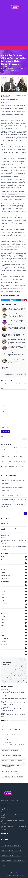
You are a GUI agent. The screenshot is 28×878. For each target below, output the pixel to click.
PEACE (2, 619)
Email (2, 411)
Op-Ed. (2, 613)
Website (3, 418)
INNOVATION (4, 603)
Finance (3, 594)
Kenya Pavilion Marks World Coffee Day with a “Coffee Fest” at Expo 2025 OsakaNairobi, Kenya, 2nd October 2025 (16, 341)
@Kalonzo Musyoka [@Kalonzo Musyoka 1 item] (13, 773)
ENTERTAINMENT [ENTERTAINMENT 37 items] (16, 845)
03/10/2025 (10, 343)
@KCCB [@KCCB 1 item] (21, 763)
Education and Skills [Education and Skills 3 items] (6, 857)
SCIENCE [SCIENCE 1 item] (23, 862)
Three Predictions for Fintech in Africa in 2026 (14, 374)
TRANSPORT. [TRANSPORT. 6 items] (12, 855)
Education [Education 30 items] (4, 847)
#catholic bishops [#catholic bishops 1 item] (10, 768)
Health (2, 600)
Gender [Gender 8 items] (23, 852)
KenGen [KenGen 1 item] (15, 755)
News (2, 610)
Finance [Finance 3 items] (22, 857)
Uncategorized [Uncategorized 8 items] (5, 855)
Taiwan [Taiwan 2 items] (8, 734)
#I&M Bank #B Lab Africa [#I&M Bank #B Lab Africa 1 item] (7, 742)
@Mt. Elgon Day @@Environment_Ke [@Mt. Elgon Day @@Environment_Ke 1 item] (9, 776)
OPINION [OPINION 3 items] (4, 860)
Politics (2, 622)
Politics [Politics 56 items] (4, 845)
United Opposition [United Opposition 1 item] (5, 750)
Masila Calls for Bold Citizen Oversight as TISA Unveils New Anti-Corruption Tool (13, 703)
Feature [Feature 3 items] (15, 860)
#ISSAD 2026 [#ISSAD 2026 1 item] (5, 747)
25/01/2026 (10, 317)
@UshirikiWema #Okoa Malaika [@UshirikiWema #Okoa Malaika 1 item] (8, 778)
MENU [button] (14, 48)
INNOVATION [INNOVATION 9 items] (17, 852)
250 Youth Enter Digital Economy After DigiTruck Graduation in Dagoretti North (16, 347)
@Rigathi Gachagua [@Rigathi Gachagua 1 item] (15, 750)
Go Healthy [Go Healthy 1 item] (11, 763)
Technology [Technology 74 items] (22, 842)
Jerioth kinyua (4, 499)
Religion (3, 625)
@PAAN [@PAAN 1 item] (20, 755)
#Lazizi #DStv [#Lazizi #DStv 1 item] (10, 737)
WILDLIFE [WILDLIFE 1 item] (4, 865)
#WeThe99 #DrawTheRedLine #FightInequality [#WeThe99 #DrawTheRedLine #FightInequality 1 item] (10, 771)
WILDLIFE (3, 654)
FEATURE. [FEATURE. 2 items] (4, 862)
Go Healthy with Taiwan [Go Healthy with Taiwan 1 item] (21, 747)
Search (2, 436)
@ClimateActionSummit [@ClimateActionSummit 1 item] (6, 755)
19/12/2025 (10, 350)
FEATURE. (3, 591)
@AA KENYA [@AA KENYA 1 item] (20, 776)
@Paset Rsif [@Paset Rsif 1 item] (4, 763)
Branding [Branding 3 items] (9, 860)
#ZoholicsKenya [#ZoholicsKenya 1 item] (13, 760)
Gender (2, 597)
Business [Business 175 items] (9, 842)
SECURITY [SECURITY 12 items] (4, 852)
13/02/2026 (10, 336)
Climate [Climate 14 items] (18, 847)
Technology (4, 641)
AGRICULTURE (7, 66)
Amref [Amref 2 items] (3, 734)
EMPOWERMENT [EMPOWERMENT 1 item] (11, 862)
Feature (3, 588)
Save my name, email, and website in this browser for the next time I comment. (13, 426)
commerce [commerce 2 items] (9, 732)
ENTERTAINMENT (5, 581)
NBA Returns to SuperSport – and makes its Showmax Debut (13, 715)
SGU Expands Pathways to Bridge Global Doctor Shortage (13, 452)
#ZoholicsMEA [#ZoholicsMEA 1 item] (19, 757)
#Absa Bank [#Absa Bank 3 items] (4, 729)
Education (3, 572)
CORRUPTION (4, 569)
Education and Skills (5, 575)
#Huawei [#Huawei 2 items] (4, 732)
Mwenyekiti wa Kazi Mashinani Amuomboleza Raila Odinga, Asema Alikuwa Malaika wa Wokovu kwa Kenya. (13, 489)
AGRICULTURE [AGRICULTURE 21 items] (11, 847)
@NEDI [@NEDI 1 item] (3, 768)
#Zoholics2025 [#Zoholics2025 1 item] (5, 760)
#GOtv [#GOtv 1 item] (3, 737)
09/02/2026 (10, 324)
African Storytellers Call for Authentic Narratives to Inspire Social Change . (16, 309)
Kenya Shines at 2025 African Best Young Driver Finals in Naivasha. (17, 360)
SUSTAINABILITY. (5, 638)
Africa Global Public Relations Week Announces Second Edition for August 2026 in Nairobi (16, 322)
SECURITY (3, 632)
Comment (3, 388)
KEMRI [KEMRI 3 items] (10, 729)
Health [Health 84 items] (16, 842)
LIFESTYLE (3, 607)
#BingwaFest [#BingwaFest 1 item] (12, 747)
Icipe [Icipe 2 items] (22, 729)
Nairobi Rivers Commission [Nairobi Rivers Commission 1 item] (17, 753)
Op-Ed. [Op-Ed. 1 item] (18, 862)
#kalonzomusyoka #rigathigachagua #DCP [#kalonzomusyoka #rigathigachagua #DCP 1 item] (10, 739)
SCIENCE (3, 629)
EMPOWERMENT (4, 578)
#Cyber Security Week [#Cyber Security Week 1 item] (6, 753)
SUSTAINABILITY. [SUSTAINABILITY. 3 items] (15, 857)
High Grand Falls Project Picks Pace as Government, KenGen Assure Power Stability (16, 354)
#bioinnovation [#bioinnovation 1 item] (21, 760)
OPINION (3, 616)
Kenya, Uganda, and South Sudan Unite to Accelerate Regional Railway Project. (16, 328)
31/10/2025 (10, 310)
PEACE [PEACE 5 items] (18, 855)
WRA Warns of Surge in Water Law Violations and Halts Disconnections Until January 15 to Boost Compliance (13, 482)
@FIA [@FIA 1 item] (16, 763)
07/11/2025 (10, 330)
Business (3, 562)
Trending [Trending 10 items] (10, 852)
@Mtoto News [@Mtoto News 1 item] (12, 757)
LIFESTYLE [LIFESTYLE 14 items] (4, 850)
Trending (3, 647)
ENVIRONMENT (4, 585)
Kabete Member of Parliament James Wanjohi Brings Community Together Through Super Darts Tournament (16, 315)
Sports (2, 635)
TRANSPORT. (4, 644)
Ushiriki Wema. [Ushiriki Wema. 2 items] (16, 729)
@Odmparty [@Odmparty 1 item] (4, 757)
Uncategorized (4, 651)
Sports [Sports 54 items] (9, 845)
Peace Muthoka (4, 487)
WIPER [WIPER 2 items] (15, 732)
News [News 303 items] (4, 842)
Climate (3, 566)
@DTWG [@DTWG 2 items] (21, 732)
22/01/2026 (10, 356)
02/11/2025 (10, 362)
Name (3, 405)
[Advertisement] (14, 30)
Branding (3, 559)
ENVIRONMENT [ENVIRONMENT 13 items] (17, 850)
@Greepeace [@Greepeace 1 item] (5, 773)
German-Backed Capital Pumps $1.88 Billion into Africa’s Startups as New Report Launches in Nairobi (16, 334)
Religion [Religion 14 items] (10, 850)
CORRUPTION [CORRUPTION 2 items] (21, 860)
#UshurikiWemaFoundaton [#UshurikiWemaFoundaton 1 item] (17, 734)
